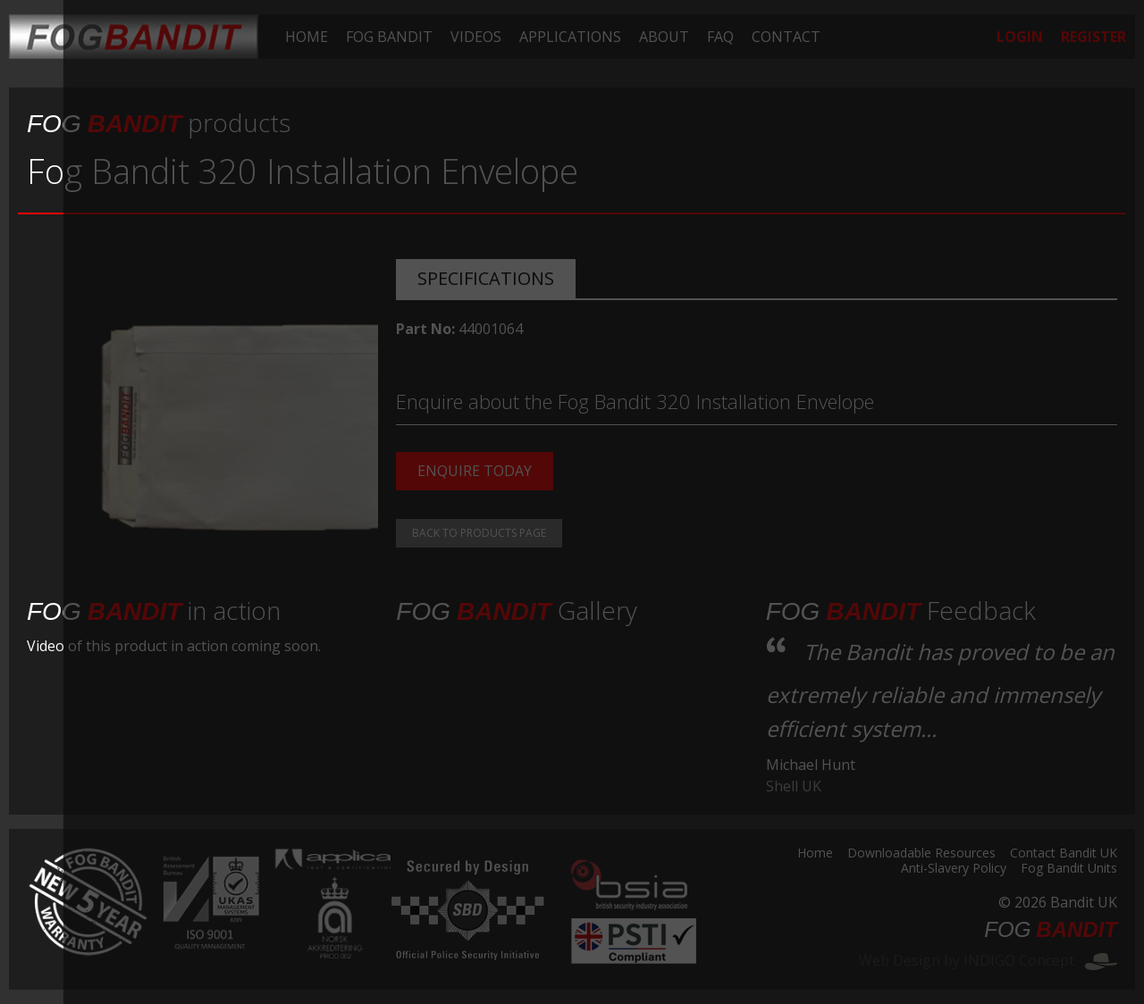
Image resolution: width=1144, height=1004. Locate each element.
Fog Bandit (389, 36)
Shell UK (793, 786)
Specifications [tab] (485, 278)
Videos (475, 36)
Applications (570, 36)
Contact (786, 36)
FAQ (720, 36)
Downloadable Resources (921, 854)
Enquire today (474, 471)
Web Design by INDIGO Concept (988, 960)
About (664, 36)
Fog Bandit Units (1069, 869)
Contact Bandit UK (1063, 854)
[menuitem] (306, 36)
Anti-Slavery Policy (953, 869)
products (158, 122)
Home (306, 36)
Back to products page (479, 532)
